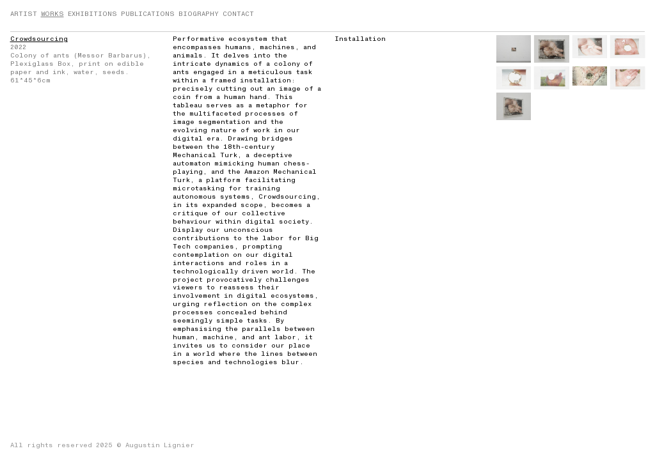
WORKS (52, 14)
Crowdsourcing (39, 38)
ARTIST (23, 14)
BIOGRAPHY (198, 14)
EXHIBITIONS (92, 14)
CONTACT (238, 14)
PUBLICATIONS (148, 14)
